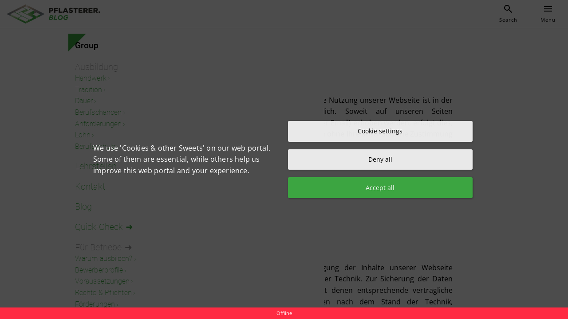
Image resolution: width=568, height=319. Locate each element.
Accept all (380, 188)
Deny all (380, 159)
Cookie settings (380, 130)
